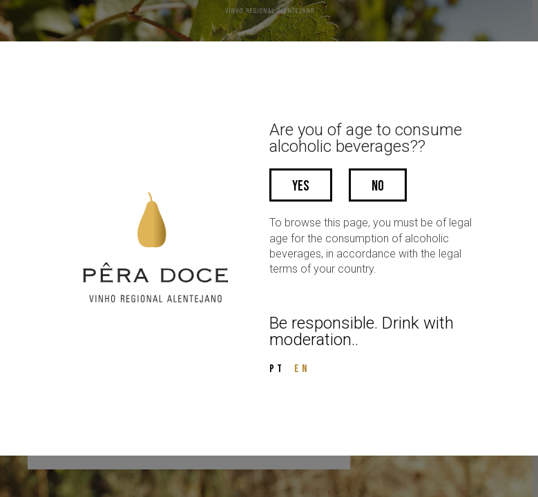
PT (277, 369)
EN (301, 369)
